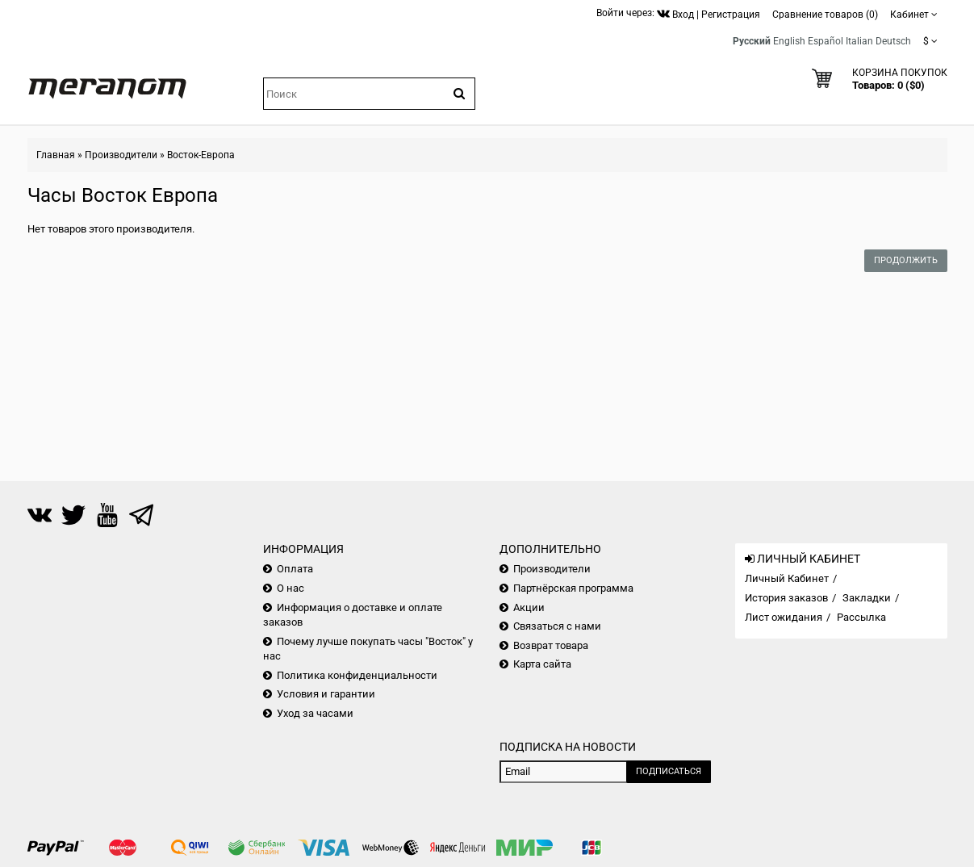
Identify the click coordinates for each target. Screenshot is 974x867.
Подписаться (668, 771)
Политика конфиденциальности (357, 675)
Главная (55, 155)
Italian (859, 41)
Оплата (295, 569)
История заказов (786, 598)
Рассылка (861, 617)
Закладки (866, 598)
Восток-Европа (201, 155)
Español (825, 41)
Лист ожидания (783, 617)
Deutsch (893, 41)
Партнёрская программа (573, 588)
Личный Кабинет (787, 578)
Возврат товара (550, 645)
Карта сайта (542, 664)
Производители (121, 155)
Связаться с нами (557, 626)
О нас (290, 588)
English (789, 41)
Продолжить (906, 260)
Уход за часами (315, 713)
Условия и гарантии (326, 694)
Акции (529, 607)
